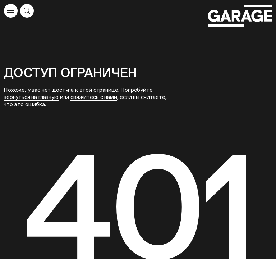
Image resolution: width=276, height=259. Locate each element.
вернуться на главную (31, 97)
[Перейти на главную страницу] (240, 16)
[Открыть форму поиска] (27, 11)
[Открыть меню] (11, 11)
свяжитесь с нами (93, 97)
